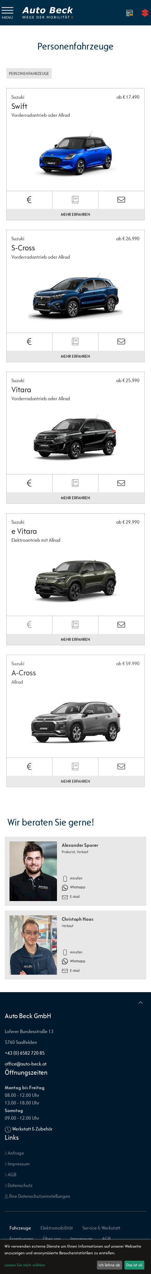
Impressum (17, 1164)
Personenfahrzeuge (29, 73)
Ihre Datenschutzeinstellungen (37, 1196)
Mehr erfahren (75, 214)
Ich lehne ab (109, 1265)
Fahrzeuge (20, 1228)
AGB (10, 1174)
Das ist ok (134, 1265)
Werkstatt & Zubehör (32, 1129)
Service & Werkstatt (101, 1228)
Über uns (52, 1239)
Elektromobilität (57, 1228)
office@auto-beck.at (26, 1064)
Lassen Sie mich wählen (24, 1265)
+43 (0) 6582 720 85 (25, 1053)
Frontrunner (21, 1239)
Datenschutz (19, 1185)
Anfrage (14, 1153)
